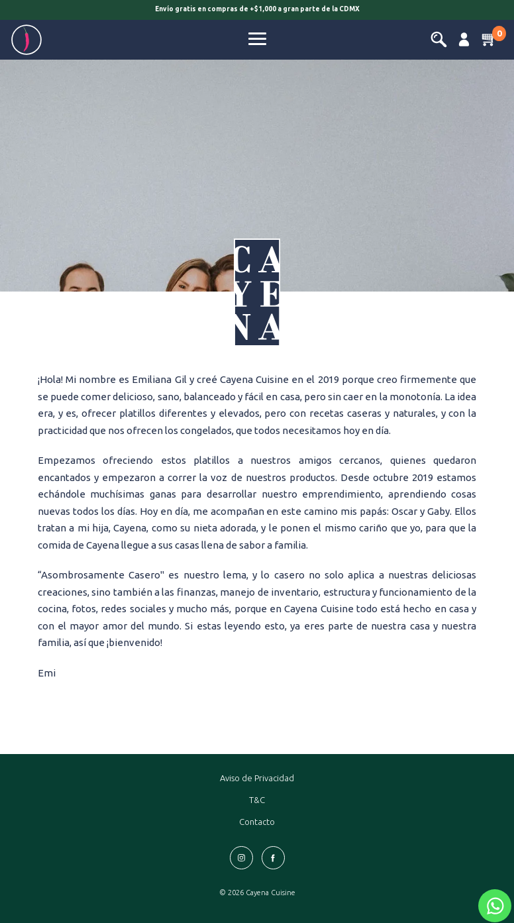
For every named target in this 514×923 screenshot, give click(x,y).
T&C (257, 799)
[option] (257, 11)
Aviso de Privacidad (257, 778)
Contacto (257, 821)
